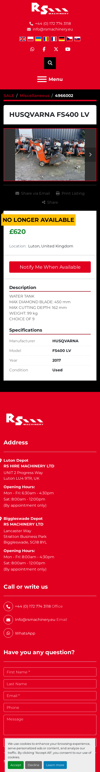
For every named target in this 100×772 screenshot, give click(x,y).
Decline (33, 765)
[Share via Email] (32, 193)
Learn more (55, 765)
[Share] (50, 202)
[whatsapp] (32, 49)
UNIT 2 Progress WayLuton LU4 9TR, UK (23, 475)
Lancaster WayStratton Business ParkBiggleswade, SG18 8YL (25, 536)
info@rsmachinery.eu (53, 29)
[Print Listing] (70, 193)
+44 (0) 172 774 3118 (53, 23)
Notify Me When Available (50, 267)
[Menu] (42, 79)
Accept (15, 765)
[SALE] (9, 95)
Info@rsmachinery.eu (35, 619)
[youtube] (68, 49)
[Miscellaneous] (35, 95)
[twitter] (56, 49)
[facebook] (44, 49)
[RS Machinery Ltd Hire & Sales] (25, 419)
